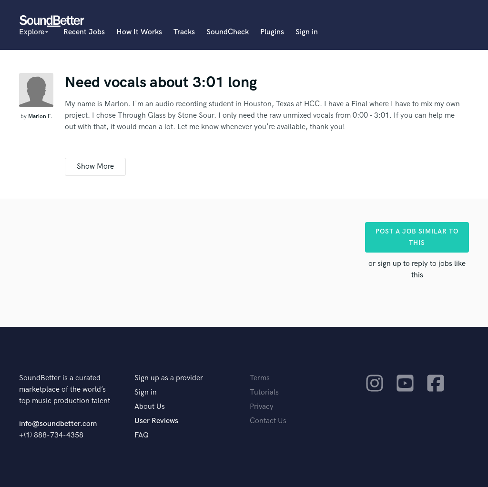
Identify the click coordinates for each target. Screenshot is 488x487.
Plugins (272, 32)
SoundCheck (227, 32)
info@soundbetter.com (58, 423)
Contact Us (268, 421)
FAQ (141, 435)
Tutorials (264, 392)
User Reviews (156, 421)
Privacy (262, 406)
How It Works (139, 32)
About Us (149, 406)
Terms (260, 378)
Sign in (306, 32)
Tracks (184, 32)
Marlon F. (40, 116)
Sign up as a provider (168, 378)
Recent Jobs (84, 32)
